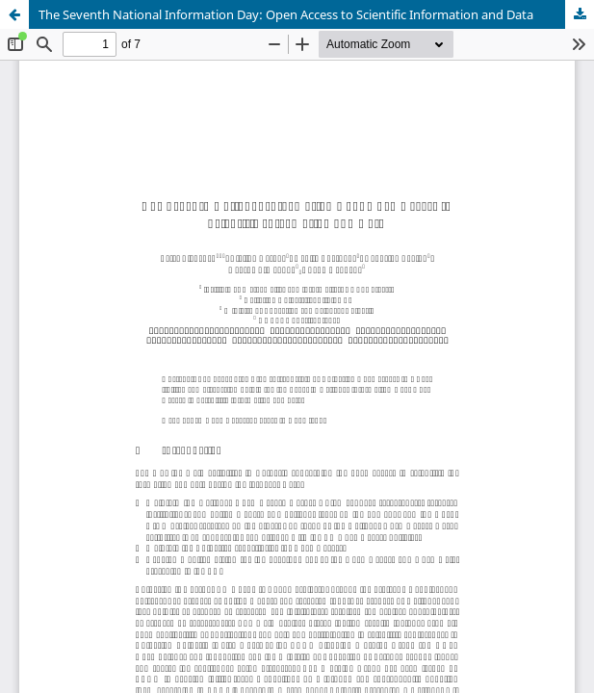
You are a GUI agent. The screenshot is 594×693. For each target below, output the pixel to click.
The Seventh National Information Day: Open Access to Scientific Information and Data (286, 14)
